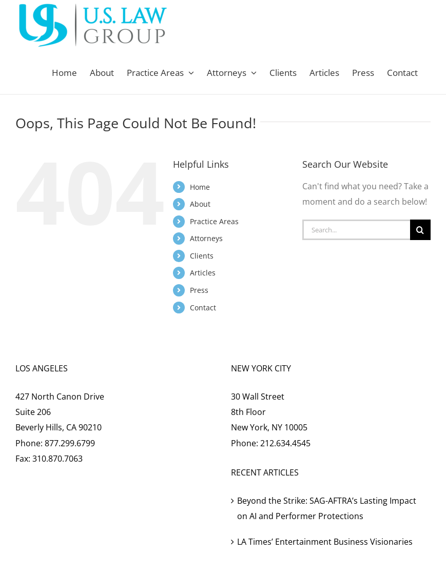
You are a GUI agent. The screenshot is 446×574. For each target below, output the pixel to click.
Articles (203, 273)
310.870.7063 (57, 458)
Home (200, 187)
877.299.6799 (70, 443)
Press (199, 290)
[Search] (420, 230)
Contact (203, 307)
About (200, 204)
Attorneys (206, 238)
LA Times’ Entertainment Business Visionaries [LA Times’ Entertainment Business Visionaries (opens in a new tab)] (325, 541)
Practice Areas (214, 221)
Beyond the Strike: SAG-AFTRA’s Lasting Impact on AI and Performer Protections (326, 508)
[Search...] (356, 230)
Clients (202, 256)
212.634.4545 (285, 443)
